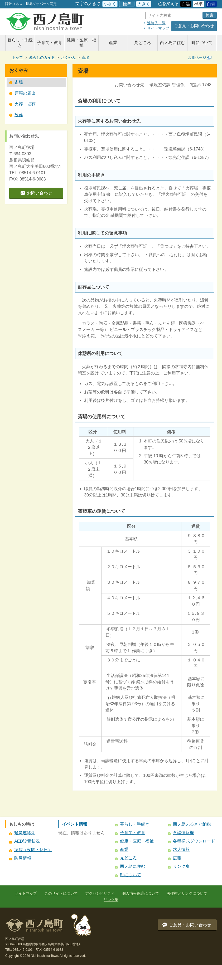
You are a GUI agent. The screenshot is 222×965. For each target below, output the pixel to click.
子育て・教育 (49, 42)
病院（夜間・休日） (33, 849)
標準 (127, 4)
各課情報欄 (183, 832)
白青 (211, 4)
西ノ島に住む (172, 42)
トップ (17, 57)
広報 (177, 858)
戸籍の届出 (25, 93)
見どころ (142, 42)
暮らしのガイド (42, 57)
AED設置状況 (27, 841)
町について (202, 42)
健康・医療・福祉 (81, 42)
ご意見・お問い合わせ (194, 25)
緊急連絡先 (24, 833)
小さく (110, 4)
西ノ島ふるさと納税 (192, 824)
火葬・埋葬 (25, 104)
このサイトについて (61, 893)
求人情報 (181, 849)
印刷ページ (199, 57)
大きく (143, 4)
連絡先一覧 (156, 23)
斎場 (85, 57)
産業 (113, 42)
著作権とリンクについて (187, 893)
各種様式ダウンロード (194, 841)
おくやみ (68, 57)
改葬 (19, 115)
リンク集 (181, 866)
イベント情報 (74, 824)
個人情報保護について (140, 893)
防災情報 (22, 858)
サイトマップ (158, 28)
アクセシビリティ (100, 893)
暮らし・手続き (20, 42)
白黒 (186, 4)
